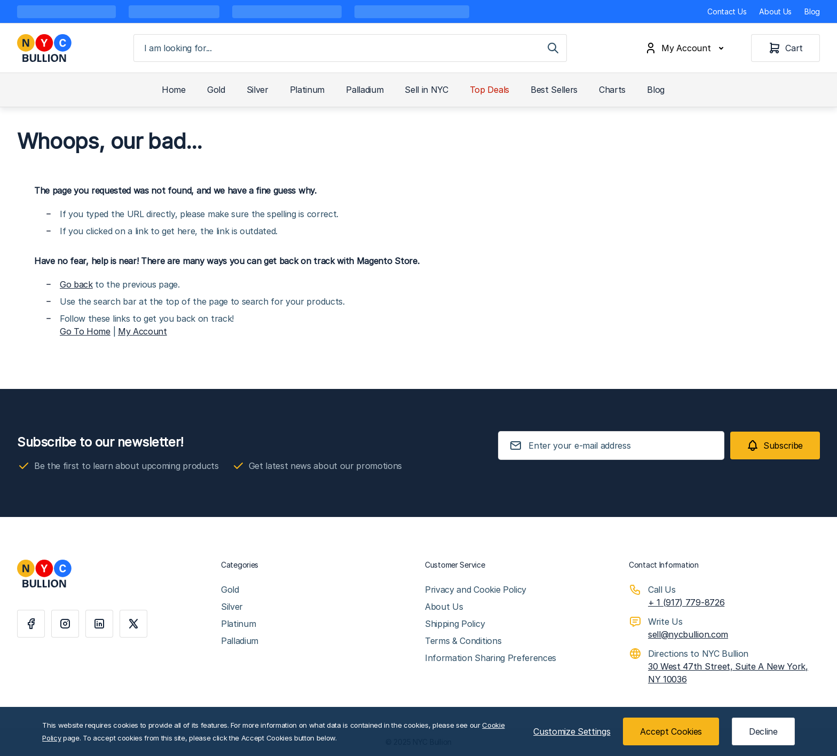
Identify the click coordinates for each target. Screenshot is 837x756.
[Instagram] (65, 624)
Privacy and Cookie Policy (475, 589)
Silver (258, 89)
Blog (812, 11)
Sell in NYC (426, 89)
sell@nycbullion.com (688, 634)
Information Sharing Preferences (490, 657)
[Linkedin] (99, 624)
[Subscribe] (775, 445)
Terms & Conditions (463, 640)
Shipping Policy (455, 623)
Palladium (364, 89)
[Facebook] (31, 624)
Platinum (307, 89)
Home (174, 89)
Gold (216, 89)
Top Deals (489, 89)
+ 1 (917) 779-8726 (686, 602)
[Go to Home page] (44, 48)
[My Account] (686, 48)
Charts (612, 89)
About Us (775, 11)
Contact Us (726, 11)
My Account (142, 331)
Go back (76, 284)
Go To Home (85, 331)
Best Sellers (554, 89)
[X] (133, 624)
